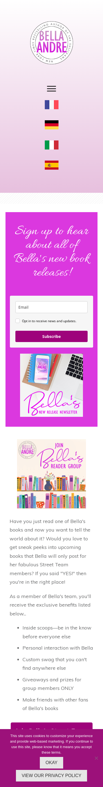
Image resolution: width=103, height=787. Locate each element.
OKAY (51, 762)
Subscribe (51, 336)
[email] (51, 307)
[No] (96, 758)
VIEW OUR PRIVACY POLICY (51, 775)
